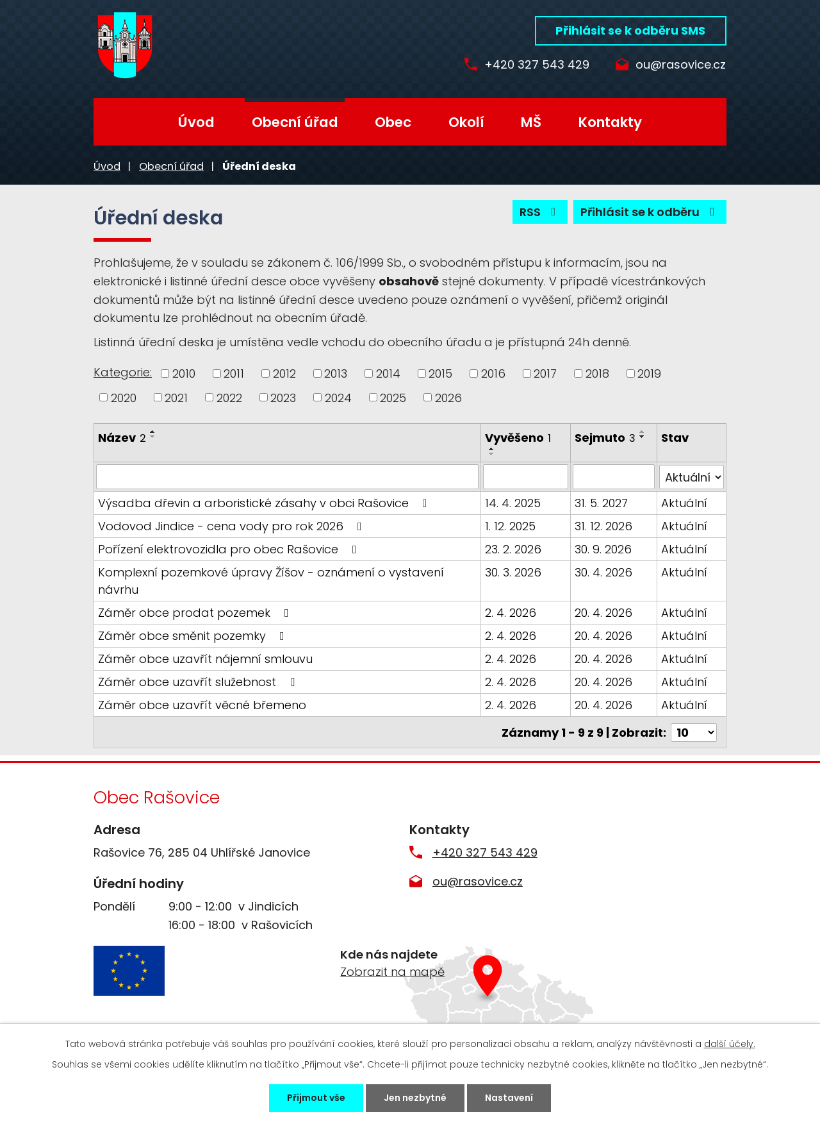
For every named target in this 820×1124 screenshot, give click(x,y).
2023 (283, 397)
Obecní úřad (295, 122)
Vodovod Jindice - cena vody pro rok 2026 (232, 525)
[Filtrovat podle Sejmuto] (614, 476)
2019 (649, 373)
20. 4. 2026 (603, 612)
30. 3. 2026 (514, 572)
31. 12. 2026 (603, 525)
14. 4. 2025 (513, 502)
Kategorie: (123, 372)
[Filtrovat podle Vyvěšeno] (526, 476)
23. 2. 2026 (514, 549)
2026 (448, 397)
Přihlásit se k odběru (650, 212)
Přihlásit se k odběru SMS (630, 30)
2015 (440, 373)
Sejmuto (605, 438)
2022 (229, 397)
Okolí (466, 122)
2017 (545, 373)
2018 (597, 373)
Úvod (196, 122)
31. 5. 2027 (601, 502)
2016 (493, 373)
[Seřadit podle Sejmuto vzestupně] (643, 431)
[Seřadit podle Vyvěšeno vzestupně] (493, 448)
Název (122, 438)
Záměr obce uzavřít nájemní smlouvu (205, 658)
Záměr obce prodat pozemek (196, 612)
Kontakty (610, 122)
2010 (183, 373)
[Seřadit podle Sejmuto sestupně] (643, 436)
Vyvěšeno (519, 438)
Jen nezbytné (415, 1097)
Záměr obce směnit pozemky (194, 635)
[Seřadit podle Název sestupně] (153, 436)
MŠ (531, 122)
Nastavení (509, 1097)
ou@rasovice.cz (681, 65)
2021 (176, 397)
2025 (393, 397)
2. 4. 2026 (511, 612)
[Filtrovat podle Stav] (691, 476)
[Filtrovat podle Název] (287, 476)
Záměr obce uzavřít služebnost (199, 681)
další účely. (729, 1043)
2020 (123, 397)
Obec (393, 122)
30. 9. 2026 (603, 549)
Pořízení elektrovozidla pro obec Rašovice (230, 549)
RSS (540, 212)
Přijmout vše (316, 1097)
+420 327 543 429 (536, 65)
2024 (338, 397)
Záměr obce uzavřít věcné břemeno (202, 704)
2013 (335, 373)
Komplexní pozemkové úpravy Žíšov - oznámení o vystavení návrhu (271, 580)
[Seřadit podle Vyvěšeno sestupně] (493, 454)
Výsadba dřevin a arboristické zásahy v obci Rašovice (265, 502)
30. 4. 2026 (603, 572)
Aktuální (684, 502)
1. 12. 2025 (511, 525)
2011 (234, 373)
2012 (284, 373)
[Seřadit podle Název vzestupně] (153, 431)
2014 (388, 373)
